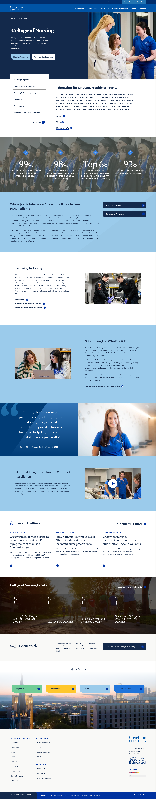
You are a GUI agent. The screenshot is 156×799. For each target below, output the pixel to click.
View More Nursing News (129, 523)
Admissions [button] (92, 8)
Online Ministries (17, 775)
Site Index (14, 780)
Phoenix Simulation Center (28, 307)
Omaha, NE (41, 767)
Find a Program (124, 688)
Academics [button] (79, 8)
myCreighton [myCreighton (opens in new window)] (15, 770)
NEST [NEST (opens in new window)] (13, 756)
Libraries (14, 761)
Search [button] (116, 2)
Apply (143, 2)
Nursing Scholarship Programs (27, 92)
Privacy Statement (74, 794)
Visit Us (87, 688)
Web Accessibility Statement (91, 794)
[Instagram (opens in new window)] (140, 793)
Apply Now (20, 688)
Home (13, 18)
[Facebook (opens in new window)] (137, 793)
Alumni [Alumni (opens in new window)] (102, 2)
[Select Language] (137, 775)
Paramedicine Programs (44, 57)
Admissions (19, 105)
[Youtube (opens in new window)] (144, 793)
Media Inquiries (42, 756)
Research (18, 98)
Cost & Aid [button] (104, 8)
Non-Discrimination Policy (59, 794)
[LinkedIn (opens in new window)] (134, 793)
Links (37, 122)
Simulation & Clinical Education (27, 111)
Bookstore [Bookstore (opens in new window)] (14, 765)
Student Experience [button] (120, 8)
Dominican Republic (44, 777)
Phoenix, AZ (41, 772)
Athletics (142, 8)
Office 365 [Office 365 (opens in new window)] (15, 746)
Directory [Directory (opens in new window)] (14, 741)
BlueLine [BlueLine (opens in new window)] (14, 751)
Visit (136, 2)
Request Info (127, 2)
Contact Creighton (43, 741)
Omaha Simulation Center (28, 303)
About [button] (133, 8)
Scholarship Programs (115, 213)
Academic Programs (114, 204)
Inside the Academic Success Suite (102, 385)
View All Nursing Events (130, 586)
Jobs (39, 746)
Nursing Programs (20, 57)
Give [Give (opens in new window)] (109, 2)
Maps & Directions (43, 751)
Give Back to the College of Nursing (120, 646)
